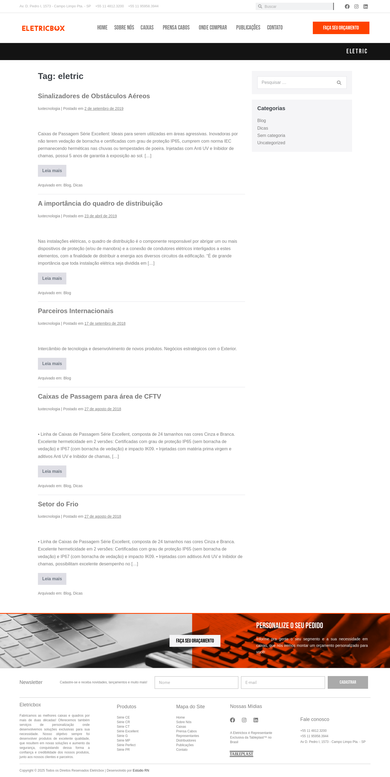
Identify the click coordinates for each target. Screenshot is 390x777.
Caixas (148, 27)
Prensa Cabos (177, 27)
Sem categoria (271, 135)
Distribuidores (186, 740)
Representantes (187, 736)
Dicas (78, 185)
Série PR (123, 750)
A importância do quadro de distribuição (100, 203)
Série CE (123, 717)
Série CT (123, 727)
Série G (122, 736)
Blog (67, 185)
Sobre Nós (124, 27)
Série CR (123, 722)
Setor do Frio (58, 504)
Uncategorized (271, 142)
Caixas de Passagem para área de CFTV (99, 396)
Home (102, 27)
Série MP (123, 740)
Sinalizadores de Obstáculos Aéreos (94, 96)
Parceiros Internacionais (75, 310)
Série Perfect (126, 745)
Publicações (248, 27)
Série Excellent (127, 731)
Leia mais (54, 169)
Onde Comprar (214, 27)
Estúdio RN (141, 770)
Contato (275, 27)
